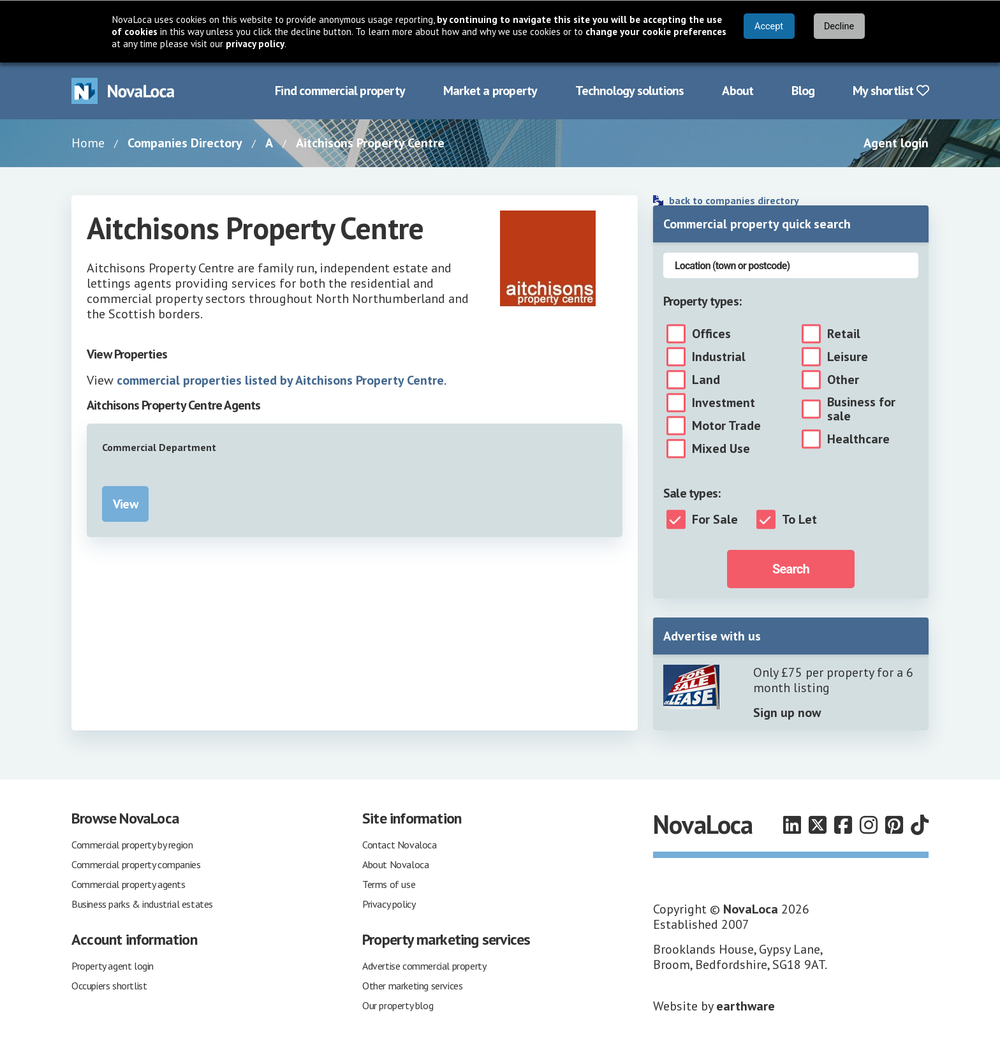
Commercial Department (159, 447)
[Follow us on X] (818, 825)
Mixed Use (721, 448)
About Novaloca (395, 864)
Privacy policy (388, 904)
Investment (723, 403)
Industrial (719, 357)
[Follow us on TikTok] (920, 825)
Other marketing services (412, 985)
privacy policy (255, 44)
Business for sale (861, 409)
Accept (768, 26)
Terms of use (388, 884)
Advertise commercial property (424, 965)
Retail (843, 334)
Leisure (847, 357)
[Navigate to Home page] (123, 91)
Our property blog (397, 1005)
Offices (711, 334)
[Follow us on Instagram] (869, 825)
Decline (839, 26)
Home (88, 143)
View (125, 504)
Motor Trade (726, 425)
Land (706, 380)
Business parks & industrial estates (142, 904)
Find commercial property (340, 90)
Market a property (490, 90)
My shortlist (891, 90)
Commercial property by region (132, 844)
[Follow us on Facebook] (843, 825)
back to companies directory (734, 200)
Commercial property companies (135, 864)
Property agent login (112, 965)
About (737, 90)
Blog (802, 90)
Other (843, 380)
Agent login (896, 143)
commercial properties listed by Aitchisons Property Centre (280, 380)
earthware (745, 1006)
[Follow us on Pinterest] (894, 825)
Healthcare (858, 439)
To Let (799, 519)
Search (790, 569)
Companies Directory (185, 143)
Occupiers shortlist (109, 985)
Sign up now (787, 712)
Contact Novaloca (399, 844)
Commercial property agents (128, 884)
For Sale (715, 519)
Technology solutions (629, 90)
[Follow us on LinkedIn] (792, 825)
